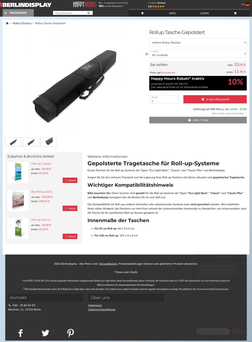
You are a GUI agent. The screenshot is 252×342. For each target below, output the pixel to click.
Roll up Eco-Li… (41, 219)
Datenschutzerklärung (101, 309)
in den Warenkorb (215, 99)
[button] (228, 113)
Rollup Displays (22, 23)
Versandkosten (168, 72)
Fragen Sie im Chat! (233, 334)
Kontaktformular (20, 317)
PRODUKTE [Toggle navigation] (15, 13)
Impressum (95, 305)
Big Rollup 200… (42, 191)
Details (70, 180)
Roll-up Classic (41, 163)
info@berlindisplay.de (23, 313)
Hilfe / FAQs (198, 120)
